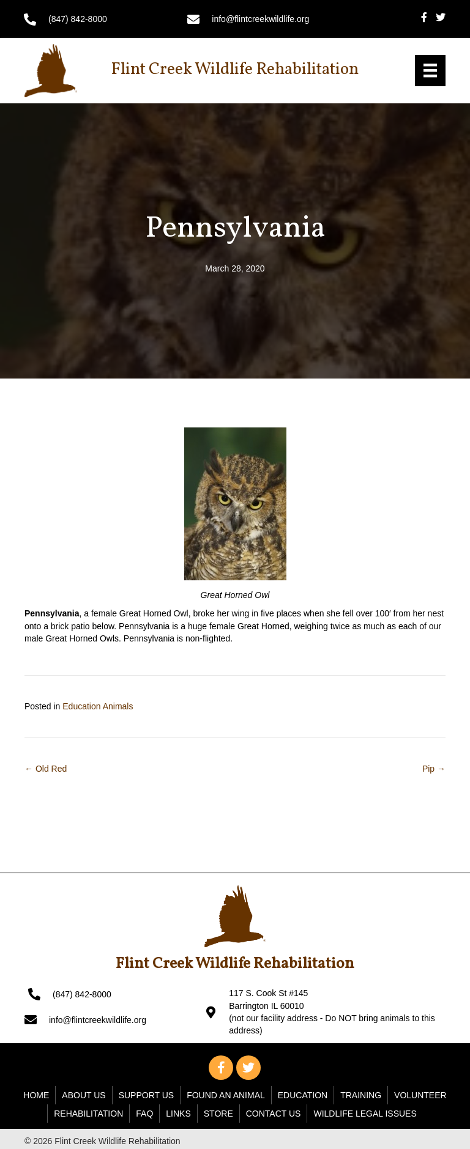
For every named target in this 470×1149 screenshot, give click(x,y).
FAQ (144, 1113)
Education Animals (97, 706)
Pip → (434, 769)
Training (360, 1095)
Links (178, 1113)
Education (302, 1095)
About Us (83, 1095)
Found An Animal (226, 1095)
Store (218, 1113)
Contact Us (273, 1113)
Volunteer (420, 1095)
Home (36, 1095)
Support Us (146, 1095)
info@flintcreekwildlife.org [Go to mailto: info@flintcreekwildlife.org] (260, 19)
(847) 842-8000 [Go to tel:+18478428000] (77, 19)
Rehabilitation (88, 1113)
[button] (221, 1067)
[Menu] (430, 70)
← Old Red (45, 769)
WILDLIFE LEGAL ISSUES (364, 1113)
